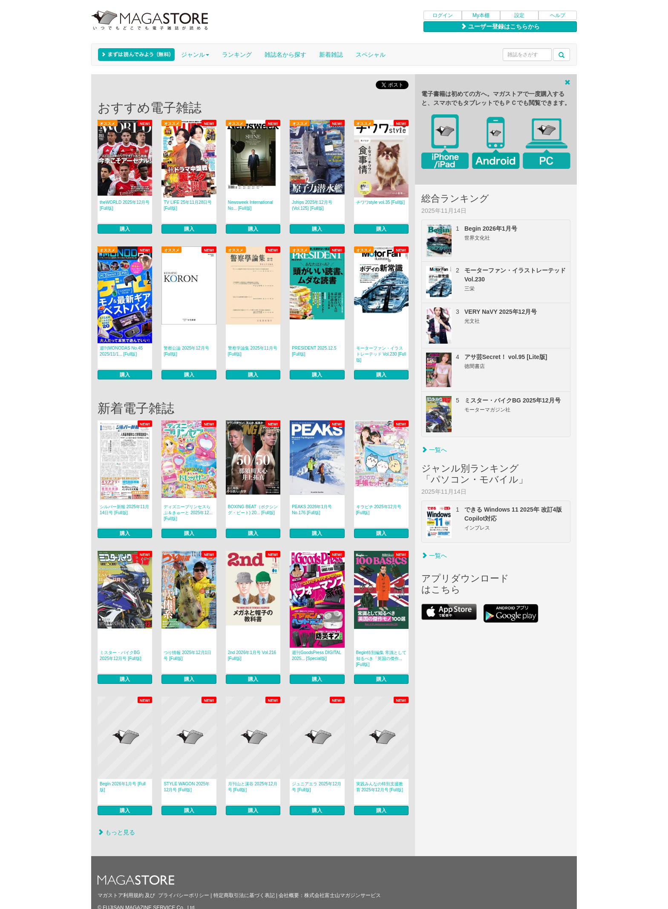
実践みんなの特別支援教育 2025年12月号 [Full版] (379, 787)
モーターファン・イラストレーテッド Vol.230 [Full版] (381, 354)
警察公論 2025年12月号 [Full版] (186, 351)
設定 (519, 15)
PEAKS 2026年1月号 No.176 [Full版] (312, 509)
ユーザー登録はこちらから (500, 26)
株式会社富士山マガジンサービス (342, 895)
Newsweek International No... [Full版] (250, 205)
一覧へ (434, 449)
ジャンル (195, 54)
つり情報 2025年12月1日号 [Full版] (187, 655)
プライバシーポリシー (183, 895)
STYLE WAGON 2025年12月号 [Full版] (187, 787)
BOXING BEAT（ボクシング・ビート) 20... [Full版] (253, 509)
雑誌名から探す (285, 54)
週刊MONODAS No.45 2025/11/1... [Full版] (121, 351)
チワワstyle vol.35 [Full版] (380, 202)
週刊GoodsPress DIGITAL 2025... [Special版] (316, 655)
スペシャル (371, 54)
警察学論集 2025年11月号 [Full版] (252, 351)
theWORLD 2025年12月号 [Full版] (125, 205)
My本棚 (480, 15)
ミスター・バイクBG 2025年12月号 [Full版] (120, 655)
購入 (125, 229)
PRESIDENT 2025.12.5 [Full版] (314, 351)
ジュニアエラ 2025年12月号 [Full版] (316, 787)
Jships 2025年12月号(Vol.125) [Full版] (312, 205)
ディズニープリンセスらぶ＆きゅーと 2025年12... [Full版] (188, 512)
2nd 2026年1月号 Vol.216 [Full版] (252, 655)
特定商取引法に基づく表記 (244, 895)
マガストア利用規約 (121, 895)
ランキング (237, 54)
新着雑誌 (331, 54)
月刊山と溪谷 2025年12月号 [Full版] (252, 787)
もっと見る (116, 832)
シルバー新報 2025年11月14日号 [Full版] (124, 509)
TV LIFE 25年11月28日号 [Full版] (188, 205)
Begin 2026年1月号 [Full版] (123, 787)
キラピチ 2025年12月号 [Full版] (378, 509)
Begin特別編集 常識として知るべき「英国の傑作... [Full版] (381, 658)
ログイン (442, 15)
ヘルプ (557, 15)
